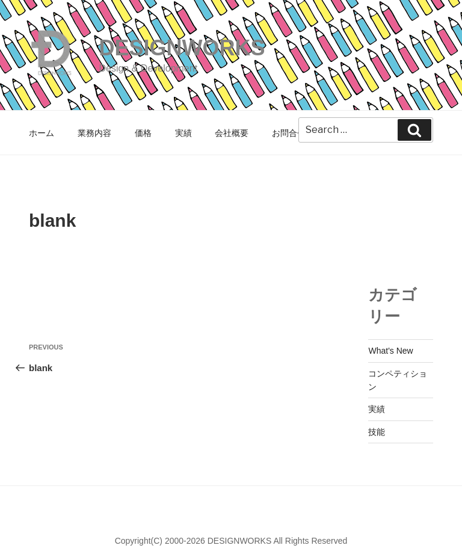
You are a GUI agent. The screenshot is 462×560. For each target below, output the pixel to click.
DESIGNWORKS (182, 47)
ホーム (41, 133)
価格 (143, 133)
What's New (390, 350)
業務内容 (94, 133)
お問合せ (289, 133)
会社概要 (231, 133)
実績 (183, 133)
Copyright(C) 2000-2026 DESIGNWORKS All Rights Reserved (231, 541)
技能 (376, 432)
